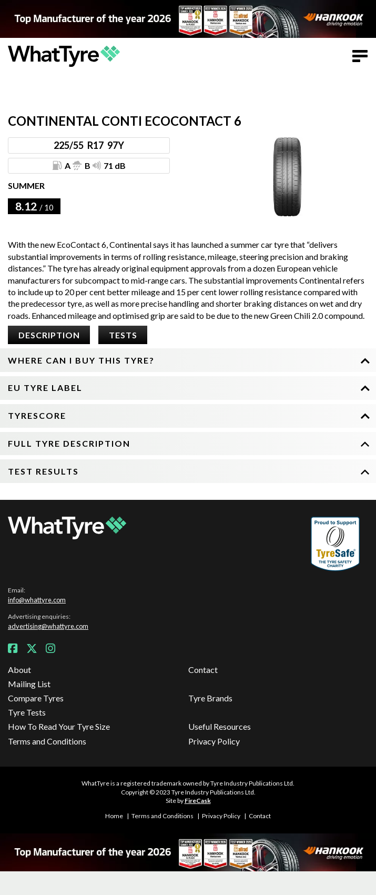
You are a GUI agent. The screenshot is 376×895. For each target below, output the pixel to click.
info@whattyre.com (37, 600)
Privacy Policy (214, 741)
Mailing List (29, 684)
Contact (203, 670)
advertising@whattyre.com (48, 626)
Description (49, 335)
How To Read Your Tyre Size (59, 726)
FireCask (198, 801)
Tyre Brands (210, 698)
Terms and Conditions (47, 741)
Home (114, 816)
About (19, 670)
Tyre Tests (27, 712)
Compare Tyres (36, 698)
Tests (123, 335)
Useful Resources (219, 726)
